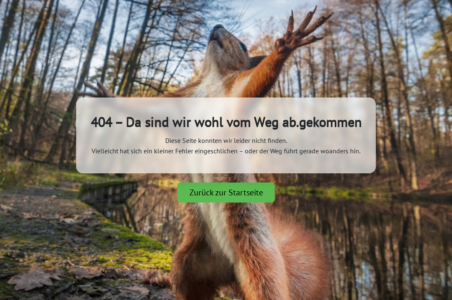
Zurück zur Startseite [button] (226, 192)
